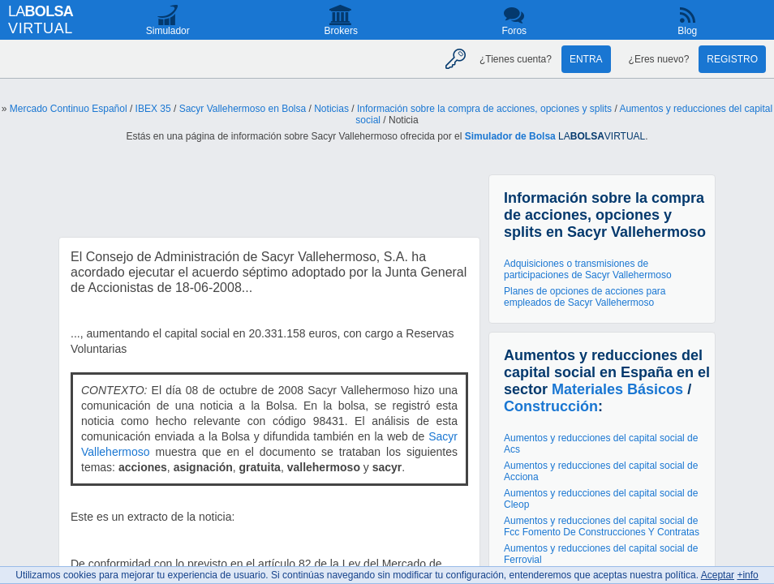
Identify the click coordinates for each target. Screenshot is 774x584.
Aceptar (717, 575)
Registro (732, 59)
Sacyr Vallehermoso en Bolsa (243, 108)
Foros (514, 30)
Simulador (168, 30)
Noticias (331, 108)
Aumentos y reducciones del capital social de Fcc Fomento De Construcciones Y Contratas (601, 526)
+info (747, 575)
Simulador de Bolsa (510, 136)
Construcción (551, 406)
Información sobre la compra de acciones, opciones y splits (484, 108)
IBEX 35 (153, 108)
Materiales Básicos (617, 389)
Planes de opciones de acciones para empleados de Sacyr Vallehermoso (584, 297)
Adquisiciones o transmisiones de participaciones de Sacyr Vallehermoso (588, 269)
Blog (687, 30)
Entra (586, 59)
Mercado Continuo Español (68, 108)
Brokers (341, 30)
